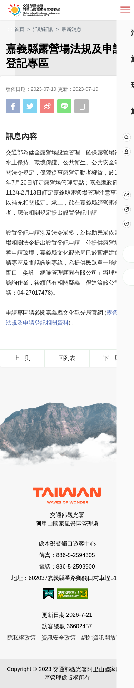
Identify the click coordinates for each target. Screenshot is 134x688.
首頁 (19, 29)
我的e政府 (48, 593)
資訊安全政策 (58, 638)
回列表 (66, 358)
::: (10, 29)
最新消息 (71, 29)
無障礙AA (72, 593)
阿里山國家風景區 (46, 10)
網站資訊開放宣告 (104, 638)
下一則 (111, 358)
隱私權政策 (21, 638)
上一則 (22, 358)
